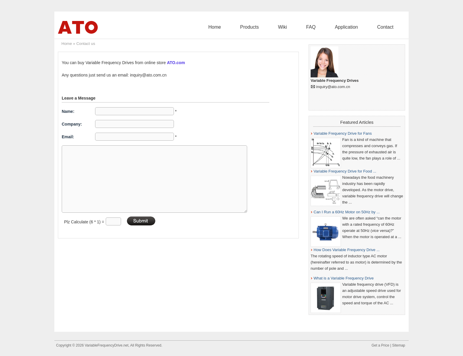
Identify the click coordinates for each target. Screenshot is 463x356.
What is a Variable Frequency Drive (344, 278)
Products (291, 27)
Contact (390, 27)
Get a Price (380, 345)
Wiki (314, 27)
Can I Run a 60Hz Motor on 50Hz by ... (347, 212)
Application (360, 27)
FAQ (334, 27)
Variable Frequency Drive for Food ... (345, 171)
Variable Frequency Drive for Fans (343, 133)
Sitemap (398, 345)
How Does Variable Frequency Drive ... (347, 250)
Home (265, 27)
